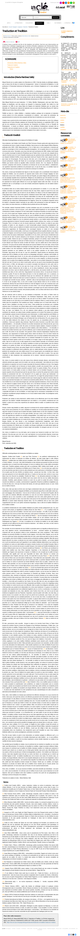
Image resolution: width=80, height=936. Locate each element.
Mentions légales (51, 928)
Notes (11, 69)
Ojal (48, 23)
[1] (21, 456)
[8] (18, 521)
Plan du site (58, 928)
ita (71, 2)
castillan (62, 127)
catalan (62, 120)
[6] (42, 509)
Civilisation (29, 23)
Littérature (18, 23)
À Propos (67, 23)
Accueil (10, 26)
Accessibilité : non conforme (68, 928)
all (60, 2)
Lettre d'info (29, 928)
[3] (8, 460)
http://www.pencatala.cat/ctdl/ (70, 69)
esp (68, 2)
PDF (19, 41)
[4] (40, 468)
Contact (13, 928)
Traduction (25, 26)
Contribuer (23, 928)
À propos (18, 928)
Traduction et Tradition (13, 67)
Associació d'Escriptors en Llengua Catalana (69, 81)
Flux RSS (35, 928)
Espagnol (15, 26)
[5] (36, 476)
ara (65, 2)
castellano (63, 129)
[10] (48, 555)
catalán (62, 122)
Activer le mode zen (9, 41)
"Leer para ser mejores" (68, 84)
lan (73, 2)
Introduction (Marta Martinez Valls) (16, 62)
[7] (36, 515)
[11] (30, 567)
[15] (44, 648)
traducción (63, 117)
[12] (35, 612)
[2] (38, 456)
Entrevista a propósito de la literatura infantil (69, 104)
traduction (63, 115)
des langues (6, 928)
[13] (44, 618)
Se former (57, 23)
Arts (8, 23)
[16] (26, 682)
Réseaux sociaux (42, 928)
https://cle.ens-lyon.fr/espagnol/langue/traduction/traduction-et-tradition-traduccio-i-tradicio (31, 922)
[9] (41, 548)
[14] (26, 648)
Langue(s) (39, 23)
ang (63, 2)
